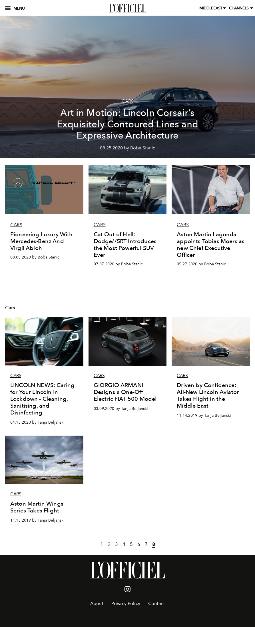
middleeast (211, 8)
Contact (156, 603)
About (96, 603)
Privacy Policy (125, 603)
